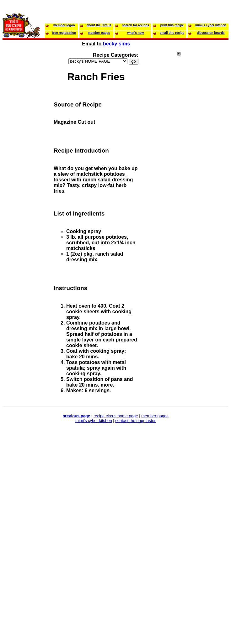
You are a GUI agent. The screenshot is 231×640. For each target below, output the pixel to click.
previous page (76, 416)
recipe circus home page (116, 416)
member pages (155, 416)
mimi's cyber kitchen (93, 420)
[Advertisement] (202, 172)
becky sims (116, 43)
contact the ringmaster (135, 420)
